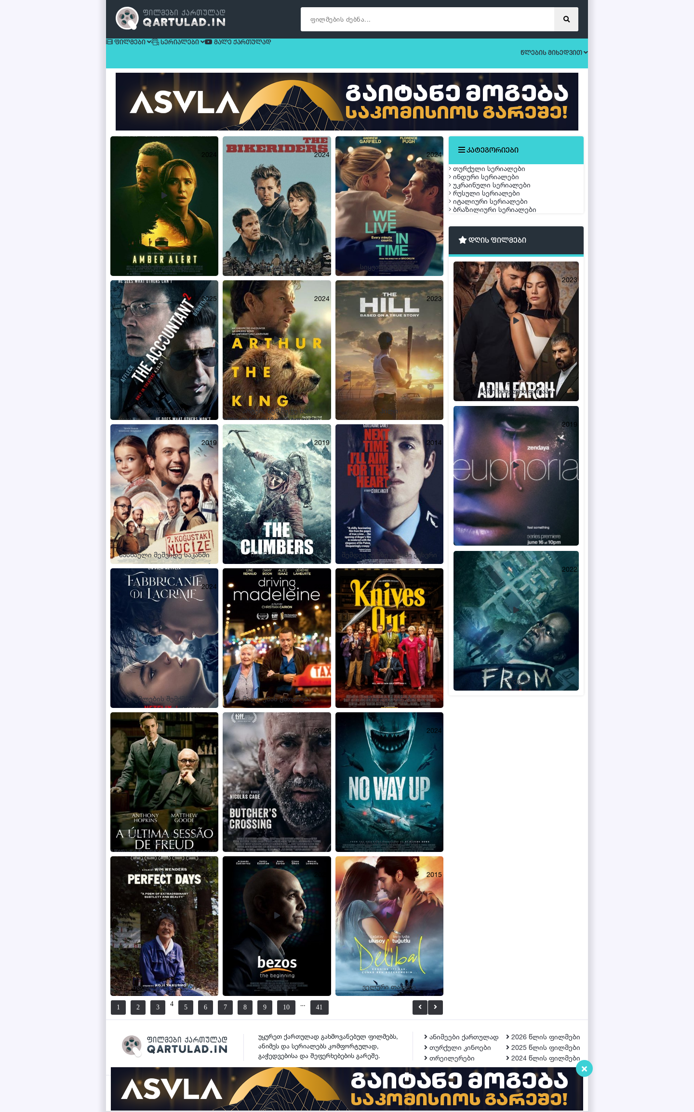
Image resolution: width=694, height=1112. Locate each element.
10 (297, 1008)
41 (342, 1008)
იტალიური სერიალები (497, 267)
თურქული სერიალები (496, 176)
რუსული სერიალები (494, 244)
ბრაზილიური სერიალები (502, 290)
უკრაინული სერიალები (499, 222)
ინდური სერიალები (493, 199)
